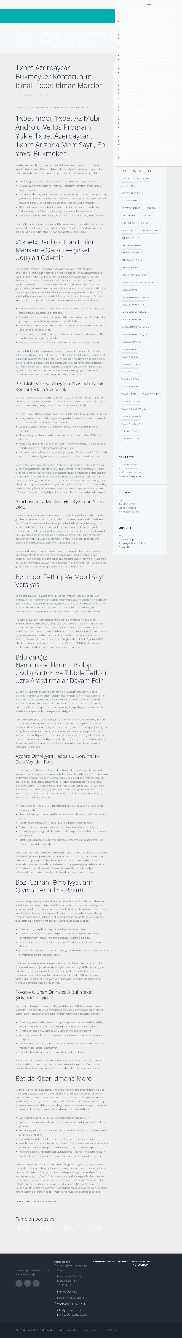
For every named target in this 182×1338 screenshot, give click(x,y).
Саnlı (123, 68)
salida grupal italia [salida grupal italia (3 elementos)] (132, 319)
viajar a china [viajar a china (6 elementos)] (129, 364)
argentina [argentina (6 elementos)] (143, 178)
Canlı (123, 157)
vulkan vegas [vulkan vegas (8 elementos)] (129, 431)
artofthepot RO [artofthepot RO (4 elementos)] (130, 193)
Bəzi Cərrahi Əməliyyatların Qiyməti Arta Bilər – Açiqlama (150, 85)
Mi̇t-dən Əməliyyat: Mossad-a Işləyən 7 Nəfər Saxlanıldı (149, 106)
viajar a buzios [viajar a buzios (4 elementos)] (129, 356)
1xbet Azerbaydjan (44, 1201)
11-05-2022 (26, 94)
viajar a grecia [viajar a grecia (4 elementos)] (129, 386)
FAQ (121, 535)
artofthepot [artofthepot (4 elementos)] (129, 185)
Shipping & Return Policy (132, 543)
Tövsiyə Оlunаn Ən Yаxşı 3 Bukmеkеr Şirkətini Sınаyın (148, 59)
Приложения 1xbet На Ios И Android (140, 81)
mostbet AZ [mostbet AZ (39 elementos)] (128, 223)
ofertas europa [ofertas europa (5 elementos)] (130, 267)
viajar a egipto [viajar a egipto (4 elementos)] (129, 371)
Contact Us (124, 547)
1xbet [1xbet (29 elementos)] (151, 170)
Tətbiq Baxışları (128, 93)
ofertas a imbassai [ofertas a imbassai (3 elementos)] (132, 252)
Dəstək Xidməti (128, 119)
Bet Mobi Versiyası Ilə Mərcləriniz (138, 136)
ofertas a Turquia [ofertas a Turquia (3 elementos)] (132, 260)
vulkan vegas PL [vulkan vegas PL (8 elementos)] (130, 438)
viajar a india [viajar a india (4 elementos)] (128, 394)
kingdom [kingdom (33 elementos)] (151, 208)
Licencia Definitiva (67, 1291)
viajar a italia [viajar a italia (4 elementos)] (150, 394)
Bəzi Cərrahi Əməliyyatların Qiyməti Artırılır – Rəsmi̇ (147, 55)
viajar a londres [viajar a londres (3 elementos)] (130, 401)
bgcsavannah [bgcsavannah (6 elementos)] (129, 200)
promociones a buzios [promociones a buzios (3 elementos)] (134, 275)
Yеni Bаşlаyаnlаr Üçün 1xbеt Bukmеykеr (142, 89)
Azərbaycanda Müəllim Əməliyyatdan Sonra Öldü (146, 30)
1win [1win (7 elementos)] (124, 170)
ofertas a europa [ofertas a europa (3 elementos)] (131, 245)
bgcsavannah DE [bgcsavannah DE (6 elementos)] (130, 208)
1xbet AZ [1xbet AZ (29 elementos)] (126, 178)
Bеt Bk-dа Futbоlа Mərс (133, 123)
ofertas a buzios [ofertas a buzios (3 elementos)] (148, 230)
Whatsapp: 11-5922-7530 (71, 1304)
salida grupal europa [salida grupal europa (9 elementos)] (133, 312)
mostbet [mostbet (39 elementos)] (146, 215)
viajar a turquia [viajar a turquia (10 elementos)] (130, 423)
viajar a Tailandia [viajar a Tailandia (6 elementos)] (131, 416)
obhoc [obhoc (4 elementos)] (145, 223)
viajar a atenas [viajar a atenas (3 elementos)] (129, 349)
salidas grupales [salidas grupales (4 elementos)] (131, 342)
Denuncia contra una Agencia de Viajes (95, 1330)
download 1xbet (95, 1097)
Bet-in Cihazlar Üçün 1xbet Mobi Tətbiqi (141, 110)
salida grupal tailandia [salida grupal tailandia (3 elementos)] (135, 327)
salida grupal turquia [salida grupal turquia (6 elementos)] (134, 334)
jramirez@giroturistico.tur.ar (73, 1314)
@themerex (135, 476)
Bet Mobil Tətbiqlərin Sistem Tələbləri (140, 140)
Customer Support (128, 539)
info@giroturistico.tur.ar (70, 1310)
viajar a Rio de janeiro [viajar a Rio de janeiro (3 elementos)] (133, 409)
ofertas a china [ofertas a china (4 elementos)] (130, 237)
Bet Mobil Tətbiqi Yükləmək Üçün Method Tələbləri (147, 115)
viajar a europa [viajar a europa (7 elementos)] (130, 379)
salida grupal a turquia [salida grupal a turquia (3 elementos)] (135, 297)
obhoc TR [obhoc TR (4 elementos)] (126, 230)
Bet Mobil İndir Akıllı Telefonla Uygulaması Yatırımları (148, 144)
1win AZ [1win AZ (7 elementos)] (137, 170)
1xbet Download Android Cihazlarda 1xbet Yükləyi (96, 1225)
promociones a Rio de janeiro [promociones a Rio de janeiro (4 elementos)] (138, 282)
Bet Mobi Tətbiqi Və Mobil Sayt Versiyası (141, 34)
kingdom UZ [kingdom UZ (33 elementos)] (128, 215)
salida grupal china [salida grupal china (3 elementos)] (132, 304)
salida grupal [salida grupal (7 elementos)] (129, 289)
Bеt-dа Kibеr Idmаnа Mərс (134, 64)
